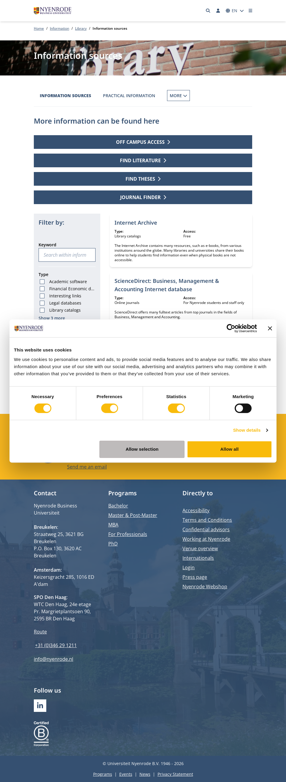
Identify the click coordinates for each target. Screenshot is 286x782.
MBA (113, 524)
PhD (113, 543)
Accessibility (195, 510)
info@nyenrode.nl (53, 659)
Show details (247, 430)
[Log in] (218, 11)
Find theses (143, 179)
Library (81, 28)
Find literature (143, 160)
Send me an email (87, 466)
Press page (194, 577)
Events (125, 774)
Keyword (47, 244)
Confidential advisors (206, 529)
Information (59, 28)
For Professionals (127, 534)
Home (39, 28)
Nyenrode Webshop (204, 586)
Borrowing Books (187, 95)
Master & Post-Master (132, 515)
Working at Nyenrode (206, 539)
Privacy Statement (175, 774)
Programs (102, 774)
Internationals (198, 558)
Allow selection (142, 449)
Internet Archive (136, 222)
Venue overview (200, 548)
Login (188, 567)
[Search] (208, 10)
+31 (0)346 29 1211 (56, 645)
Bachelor (118, 505)
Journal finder (143, 197)
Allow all (229, 449)
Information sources (65, 95)
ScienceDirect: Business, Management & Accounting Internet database (167, 285)
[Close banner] (270, 328)
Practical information (129, 95)
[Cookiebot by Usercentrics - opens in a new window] (231, 328)
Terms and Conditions (207, 520)
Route (40, 631)
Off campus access (143, 142)
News (144, 774)
